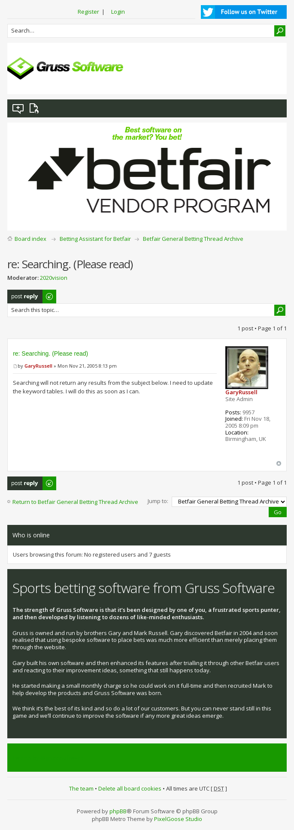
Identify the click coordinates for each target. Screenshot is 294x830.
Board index (30, 239)
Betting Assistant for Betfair (95, 239)
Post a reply (32, 296)
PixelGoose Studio (178, 819)
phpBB (118, 811)
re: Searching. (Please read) (50, 353)
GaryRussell (38, 366)
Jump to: (158, 501)
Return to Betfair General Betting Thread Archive (75, 502)
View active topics (36, 108)
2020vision (53, 278)
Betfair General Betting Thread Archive (193, 239)
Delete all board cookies (129, 788)
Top (278, 463)
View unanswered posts (18, 108)
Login (118, 11)
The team (81, 788)
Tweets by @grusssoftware (48, 757)
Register (88, 11)
